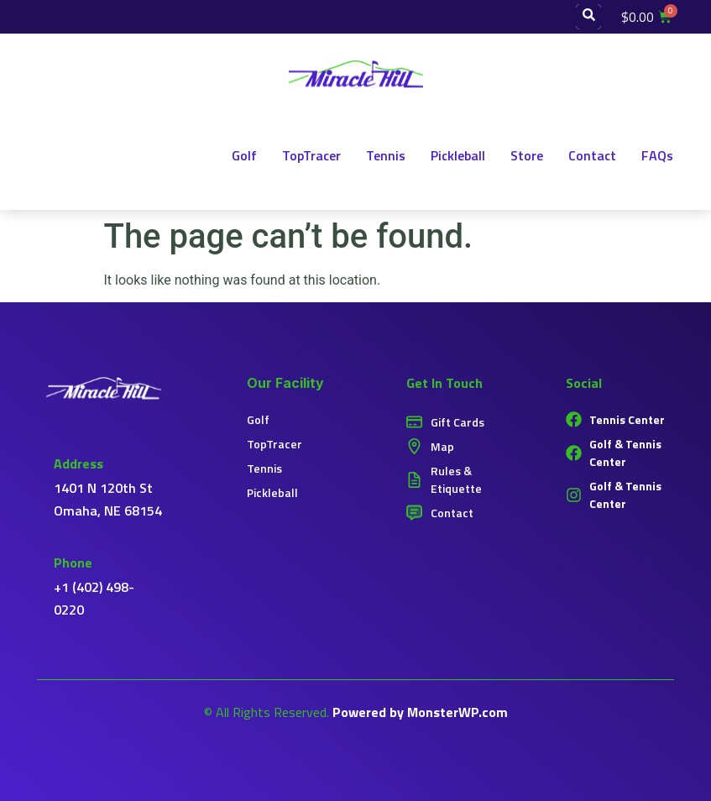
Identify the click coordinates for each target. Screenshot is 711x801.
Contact (592, 155)
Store (526, 155)
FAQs (657, 155)
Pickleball (458, 155)
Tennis (385, 155)
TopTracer (311, 155)
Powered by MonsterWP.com (420, 712)
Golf (244, 155)
